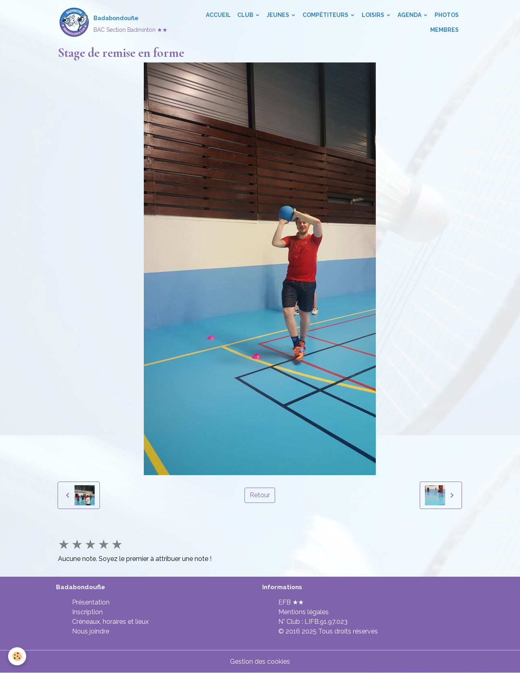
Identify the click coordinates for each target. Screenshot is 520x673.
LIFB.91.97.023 (326, 621)
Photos (447, 15)
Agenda (410, 15)
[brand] (112, 22)
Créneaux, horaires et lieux (110, 621)
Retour (260, 495)
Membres (444, 30)
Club (246, 15)
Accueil (218, 15)
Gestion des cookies (260, 661)
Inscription (87, 612)
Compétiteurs (326, 15)
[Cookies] (17, 656)
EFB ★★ (291, 602)
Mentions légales (303, 612)
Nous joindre (90, 631)
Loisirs (373, 15)
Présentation (91, 602)
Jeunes (278, 15)
